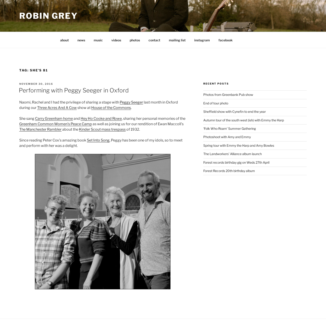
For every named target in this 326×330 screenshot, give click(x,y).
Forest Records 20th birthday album (229, 171)
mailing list (177, 40)
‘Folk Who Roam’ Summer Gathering (229, 128)
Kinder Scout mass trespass (102, 129)
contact (154, 40)
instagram (202, 40)
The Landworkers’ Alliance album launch (232, 154)
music (98, 40)
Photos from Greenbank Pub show (228, 95)
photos (135, 40)
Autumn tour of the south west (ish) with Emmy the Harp (243, 120)
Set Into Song (98, 140)
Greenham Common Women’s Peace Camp (55, 124)
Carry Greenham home (54, 118)
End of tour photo (215, 103)
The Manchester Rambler (40, 129)
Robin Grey (48, 16)
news (81, 40)
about (64, 40)
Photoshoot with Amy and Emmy (227, 137)
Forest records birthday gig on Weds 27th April (236, 162)
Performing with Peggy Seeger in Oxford (74, 90)
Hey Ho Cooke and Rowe (101, 118)
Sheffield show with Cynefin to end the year (234, 111)
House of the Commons (111, 108)
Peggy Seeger (131, 102)
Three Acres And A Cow (57, 108)
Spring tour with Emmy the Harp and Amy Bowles (238, 145)
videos (116, 40)
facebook (225, 40)
